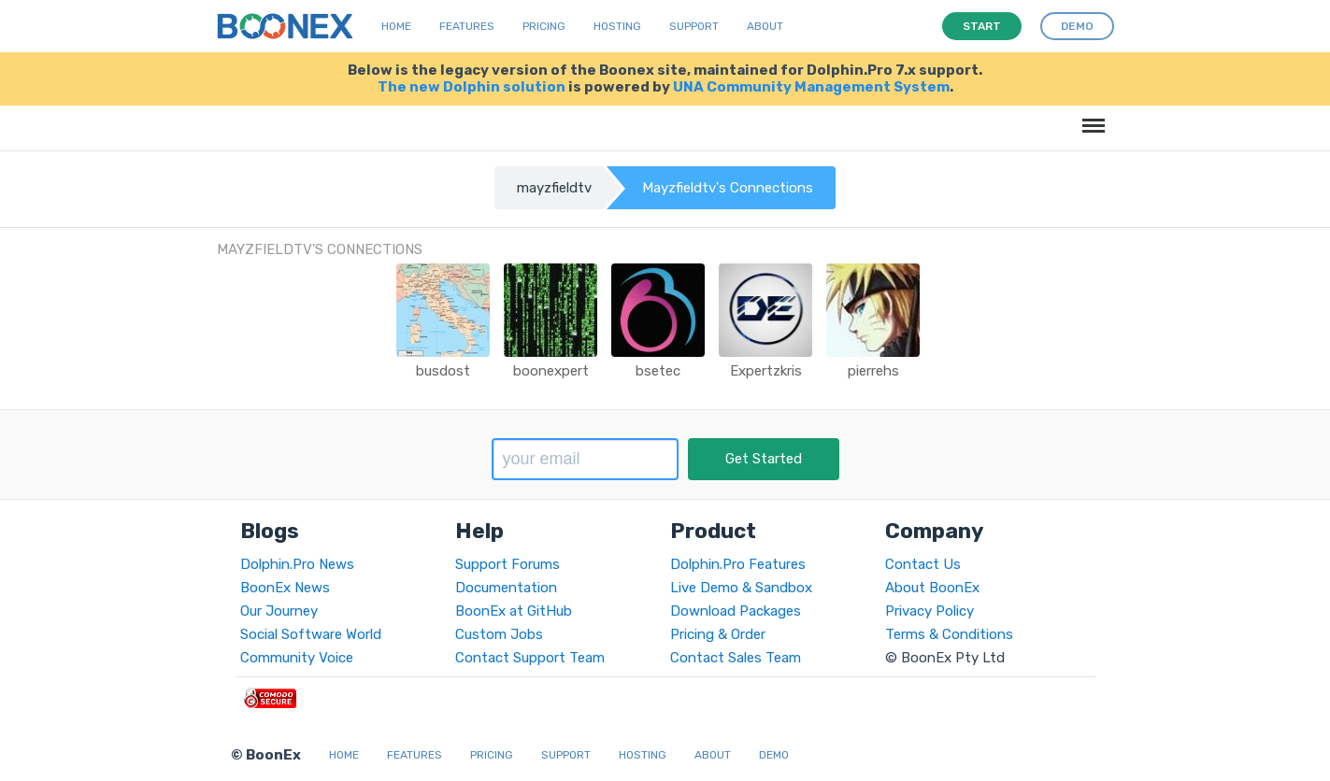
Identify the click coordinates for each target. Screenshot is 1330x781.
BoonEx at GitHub (513, 611)
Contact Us (923, 564)
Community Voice (296, 657)
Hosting (617, 26)
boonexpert (551, 370)
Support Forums (507, 564)
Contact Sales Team (735, 657)
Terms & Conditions (949, 634)
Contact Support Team (530, 657)
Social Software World (310, 634)
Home (396, 26)
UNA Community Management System (811, 86)
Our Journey (279, 611)
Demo (774, 754)
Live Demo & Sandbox (741, 587)
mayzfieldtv (554, 187)
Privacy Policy (929, 611)
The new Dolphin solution (471, 86)
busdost (443, 370)
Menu (1090, 116)
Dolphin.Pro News (297, 564)
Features (466, 26)
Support (694, 26)
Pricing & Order (717, 634)
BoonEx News (285, 587)
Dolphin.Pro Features (738, 564)
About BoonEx (932, 587)
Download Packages (735, 611)
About (765, 26)
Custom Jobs (499, 634)
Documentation (506, 587)
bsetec (658, 370)
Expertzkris (766, 370)
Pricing (543, 26)
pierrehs (873, 370)
